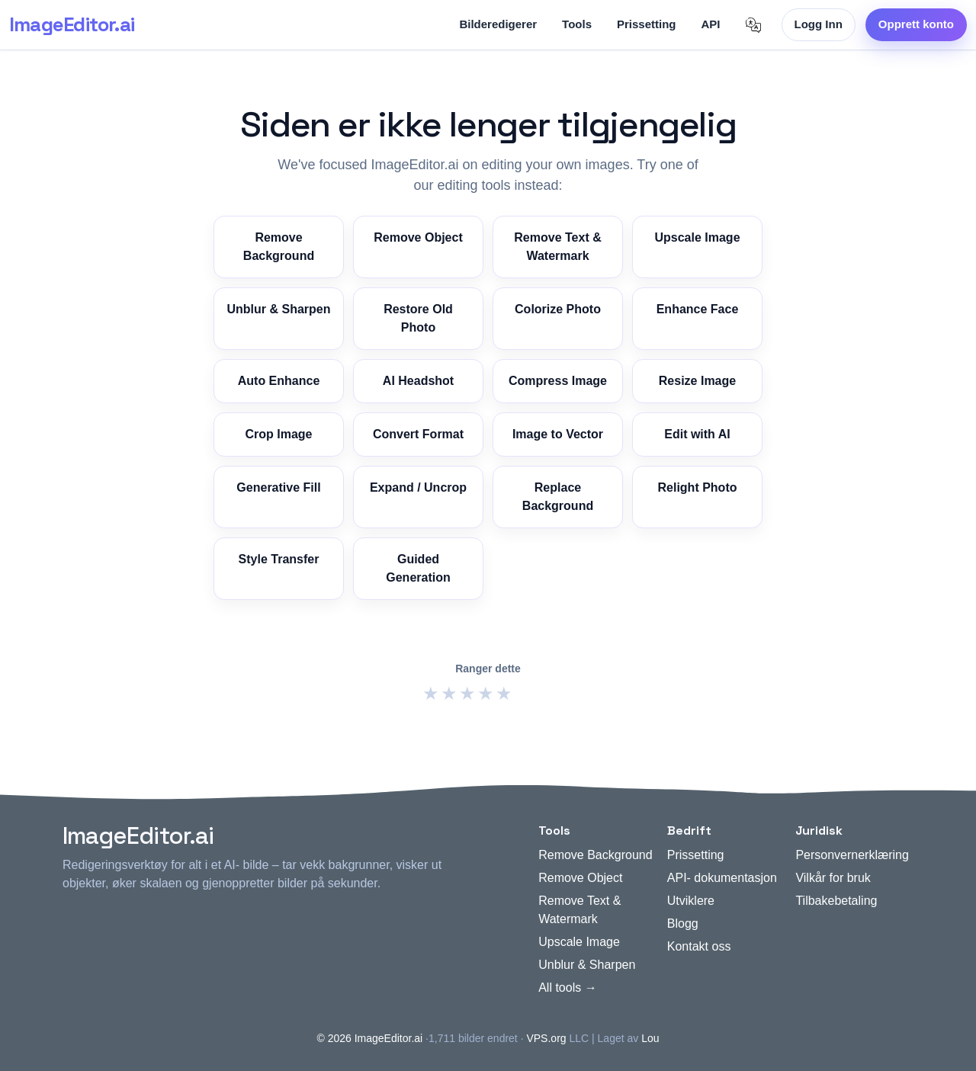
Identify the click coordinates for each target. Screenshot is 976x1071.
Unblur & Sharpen (278, 309)
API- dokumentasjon (722, 877)
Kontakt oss (699, 946)
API (711, 24)
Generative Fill (278, 487)
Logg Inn (819, 24)
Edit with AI (697, 434)
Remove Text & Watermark (557, 246)
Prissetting (646, 24)
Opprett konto (916, 24)
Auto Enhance (279, 380)
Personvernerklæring (852, 854)
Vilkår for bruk (832, 877)
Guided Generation (418, 568)
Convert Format (418, 434)
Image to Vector (557, 434)
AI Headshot (418, 380)
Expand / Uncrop (418, 487)
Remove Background (278, 246)
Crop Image (278, 434)
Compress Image (558, 380)
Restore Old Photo (418, 318)
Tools (577, 24)
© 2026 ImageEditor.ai (369, 1038)
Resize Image (697, 380)
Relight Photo (697, 487)
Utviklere (690, 900)
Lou (650, 1038)
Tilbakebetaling (836, 900)
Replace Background (557, 496)
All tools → (567, 987)
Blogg (682, 923)
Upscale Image (697, 237)
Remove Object (418, 237)
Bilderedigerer (498, 24)
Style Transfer (279, 559)
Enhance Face (698, 309)
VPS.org (546, 1038)
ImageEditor (71, 24)
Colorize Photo (558, 309)
